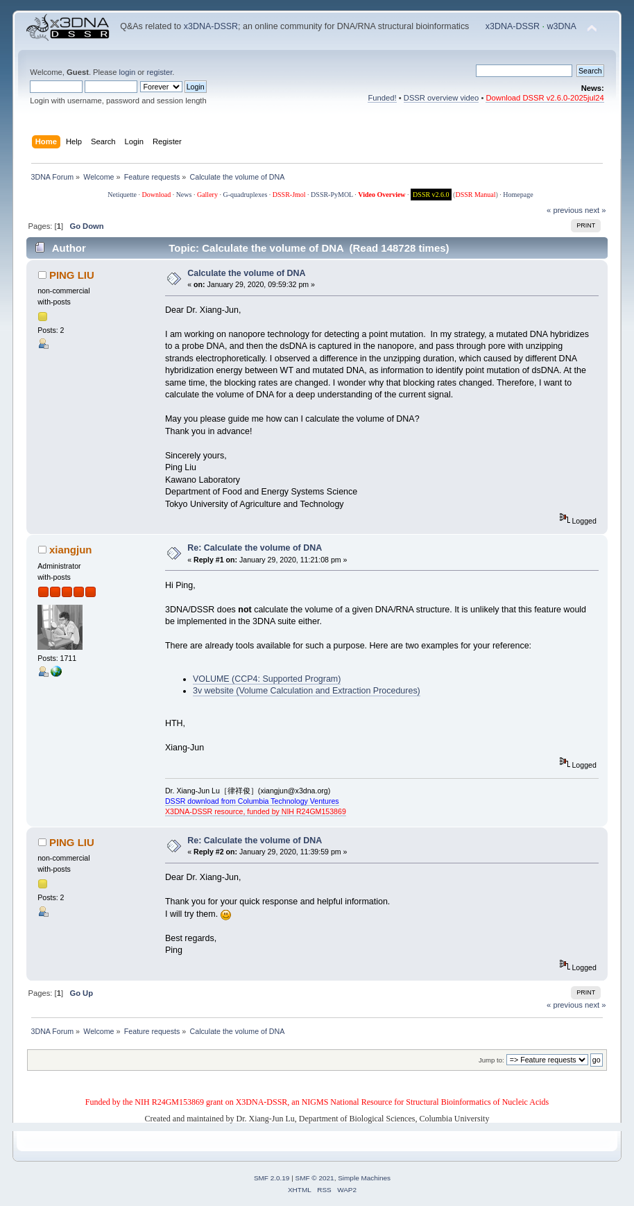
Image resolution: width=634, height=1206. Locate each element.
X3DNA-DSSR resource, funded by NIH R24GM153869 (255, 811)
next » (595, 210)
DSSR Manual (475, 194)
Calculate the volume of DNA (246, 273)
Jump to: (491, 1060)
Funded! (382, 98)
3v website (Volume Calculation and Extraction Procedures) (306, 691)
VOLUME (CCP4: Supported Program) (267, 679)
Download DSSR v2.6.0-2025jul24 (544, 98)
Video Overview (381, 194)
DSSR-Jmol (289, 194)
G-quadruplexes (245, 194)
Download (156, 194)
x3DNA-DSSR (211, 26)
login (127, 72)
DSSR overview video (441, 98)
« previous (565, 210)
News (184, 194)
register (159, 72)
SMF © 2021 (314, 1178)
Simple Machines (364, 1178)
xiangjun (70, 549)
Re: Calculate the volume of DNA (254, 548)
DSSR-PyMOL (332, 194)
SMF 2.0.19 (272, 1178)
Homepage (518, 194)
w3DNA (561, 26)
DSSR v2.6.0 (431, 194)
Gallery (207, 194)
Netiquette (122, 194)
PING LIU (71, 275)
